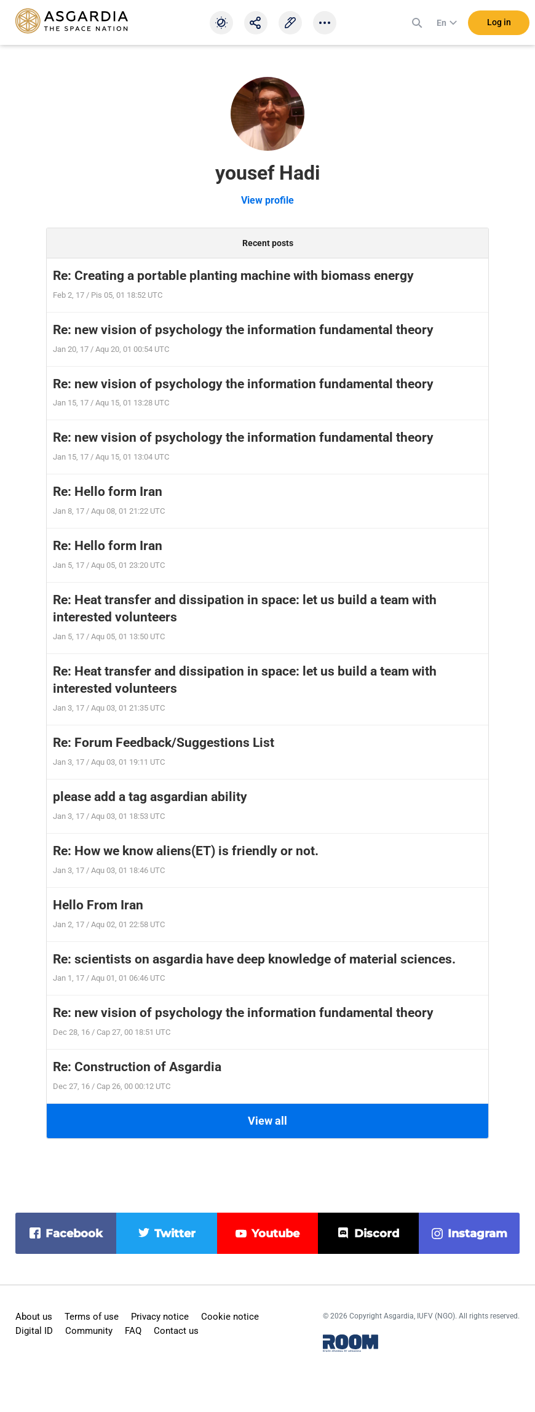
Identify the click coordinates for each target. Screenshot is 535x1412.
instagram (477, 1233)
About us (33, 1316)
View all (267, 1120)
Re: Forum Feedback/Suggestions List (163, 742)
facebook (74, 1233)
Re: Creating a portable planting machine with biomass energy (233, 275)
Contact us (176, 1330)
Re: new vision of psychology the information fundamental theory (243, 329)
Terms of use (92, 1316)
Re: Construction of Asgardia (137, 1066)
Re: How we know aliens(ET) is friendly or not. (186, 851)
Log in (499, 24)
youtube (275, 1233)
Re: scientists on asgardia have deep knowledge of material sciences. (254, 959)
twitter (175, 1233)
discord (376, 1233)
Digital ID (34, 1330)
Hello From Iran (98, 905)
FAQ (133, 1330)
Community (89, 1330)
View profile (267, 200)
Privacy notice (160, 1316)
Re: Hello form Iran (107, 491)
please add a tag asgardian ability (150, 796)
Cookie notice (230, 1316)
